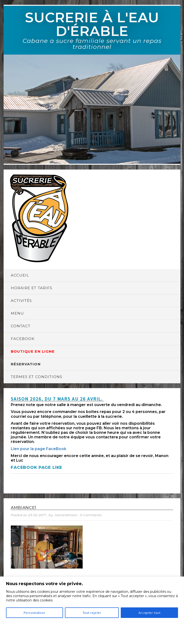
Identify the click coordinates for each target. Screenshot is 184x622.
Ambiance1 (23, 507)
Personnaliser (34, 613)
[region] (92, 599)
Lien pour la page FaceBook (38, 449)
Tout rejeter (92, 613)
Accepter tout (149, 613)
